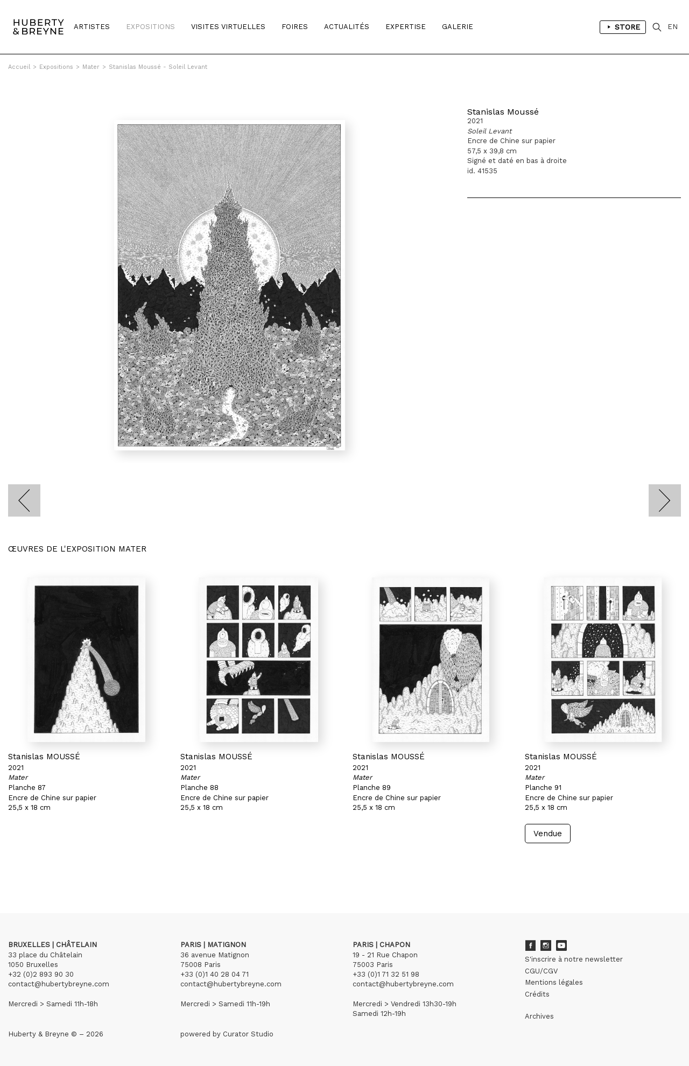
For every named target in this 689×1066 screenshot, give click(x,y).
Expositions (150, 27)
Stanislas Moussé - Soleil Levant (158, 66)
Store (623, 27)
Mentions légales (554, 982)
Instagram (545, 945)
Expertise (405, 27)
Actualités (346, 27)
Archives (539, 1016)
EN (672, 27)
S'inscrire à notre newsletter (574, 959)
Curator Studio (248, 1034)
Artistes (92, 27)
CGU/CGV (541, 971)
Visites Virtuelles (228, 27)
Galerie (457, 27)
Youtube (561, 945)
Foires (295, 27)
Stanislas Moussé (503, 112)
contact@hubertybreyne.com (58, 984)
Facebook (530, 945)
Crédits (537, 994)
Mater (91, 66)
